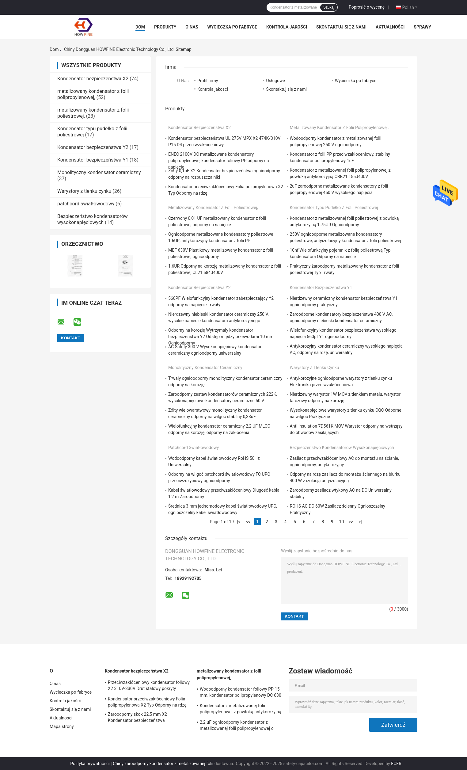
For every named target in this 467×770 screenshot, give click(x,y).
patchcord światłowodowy (85, 204)
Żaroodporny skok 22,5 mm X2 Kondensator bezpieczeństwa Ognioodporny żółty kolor (137, 718)
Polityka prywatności (90, 763)
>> (351, 521)
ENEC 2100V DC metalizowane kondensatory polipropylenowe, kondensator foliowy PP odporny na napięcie (218, 161)
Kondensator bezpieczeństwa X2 (92, 79)
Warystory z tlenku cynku (84, 191)
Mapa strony (62, 726)
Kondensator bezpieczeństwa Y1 (92, 160)
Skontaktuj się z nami (341, 27)
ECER (396, 763)
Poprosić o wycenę (367, 7)
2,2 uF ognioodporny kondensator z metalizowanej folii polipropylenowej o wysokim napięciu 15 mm (237, 726)
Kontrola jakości (286, 27)
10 (341, 521)
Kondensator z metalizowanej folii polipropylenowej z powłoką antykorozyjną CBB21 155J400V (240, 709)
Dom (140, 27)
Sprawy (422, 27)
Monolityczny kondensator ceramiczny (99, 172)
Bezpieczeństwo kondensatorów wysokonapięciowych (92, 219)
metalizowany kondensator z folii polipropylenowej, (93, 94)
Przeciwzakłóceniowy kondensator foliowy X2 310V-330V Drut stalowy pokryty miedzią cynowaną (149, 686)
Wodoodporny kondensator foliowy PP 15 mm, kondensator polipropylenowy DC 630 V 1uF (240, 693)
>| (360, 521)
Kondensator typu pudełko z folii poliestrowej (334, 207)
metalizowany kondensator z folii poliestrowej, (213, 207)
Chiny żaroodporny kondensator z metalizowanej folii (163, 763)
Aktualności (390, 27)
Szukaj (328, 7)
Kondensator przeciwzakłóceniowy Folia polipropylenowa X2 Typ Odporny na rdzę (147, 701)
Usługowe (275, 80)
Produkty (165, 27)
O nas (191, 27)
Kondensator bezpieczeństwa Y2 (92, 147)
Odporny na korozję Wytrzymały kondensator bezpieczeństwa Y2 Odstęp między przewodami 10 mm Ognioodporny (220, 336)
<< (248, 521)
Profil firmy (207, 80)
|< (239, 521)
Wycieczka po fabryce (232, 27)
